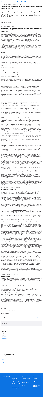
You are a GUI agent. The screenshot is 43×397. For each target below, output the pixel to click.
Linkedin (35, 379)
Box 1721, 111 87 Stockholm (15, 379)
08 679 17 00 (14, 385)
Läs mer (4, 339)
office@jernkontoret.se (16, 383)
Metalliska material (26, 378)
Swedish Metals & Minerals (25, 380)
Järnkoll (23, 385)
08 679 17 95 (4, 336)
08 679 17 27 (4, 359)
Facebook (35, 378)
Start (2, 4)
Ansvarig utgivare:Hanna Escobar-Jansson (15, 389)
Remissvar (19, 4)
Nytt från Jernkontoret (12, 4)
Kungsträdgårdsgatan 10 (16, 381)
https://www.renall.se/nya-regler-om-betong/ (23, 281)
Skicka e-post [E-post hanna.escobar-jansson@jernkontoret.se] (4, 360)
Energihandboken (25, 382)
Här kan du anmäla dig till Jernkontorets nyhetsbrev (37, 385)
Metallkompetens (25, 383)
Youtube (35, 381)
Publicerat (5, 4)
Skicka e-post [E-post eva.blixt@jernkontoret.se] (4, 338)
